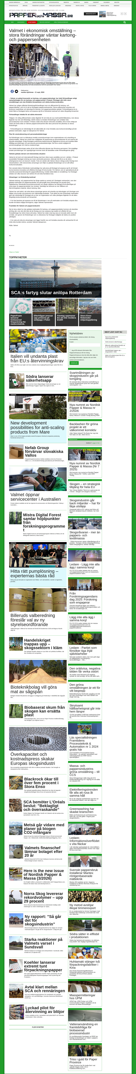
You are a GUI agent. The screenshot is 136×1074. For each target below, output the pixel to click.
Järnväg (25, 5)
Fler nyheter (38, 1069)
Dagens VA (77, 2)
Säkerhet (116, 5)
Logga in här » (96, 443)
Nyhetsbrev (32, 22)
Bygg (26, 2)
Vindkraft (96, 2)
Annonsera (20, 22)
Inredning (68, 5)
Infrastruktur (13, 5)
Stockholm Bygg (54, 2)
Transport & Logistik (38, 5)
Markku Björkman (27, 92)
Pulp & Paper (92, 5)
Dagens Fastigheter (38, 2)
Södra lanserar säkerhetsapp (113, 342)
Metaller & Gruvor (55, 5)
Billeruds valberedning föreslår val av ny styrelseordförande (115, 346)
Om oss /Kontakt (45, 22)
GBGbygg (66, 2)
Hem (12, 22)
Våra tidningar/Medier (61, 22)
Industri (116, 2)
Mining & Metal (105, 5)
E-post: (72, 342)
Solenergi (107, 2)
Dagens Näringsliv (14, 2)
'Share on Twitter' (14, 252)
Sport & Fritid (80, 5)
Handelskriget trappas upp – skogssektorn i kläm (113, 351)
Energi (86, 2)
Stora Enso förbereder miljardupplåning (111, 337)
